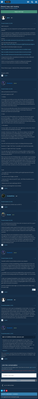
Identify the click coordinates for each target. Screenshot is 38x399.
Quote (5, 75)
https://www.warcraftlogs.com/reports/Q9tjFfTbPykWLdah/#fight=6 (19, 44)
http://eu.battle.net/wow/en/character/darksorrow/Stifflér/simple (18, 40)
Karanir (9, 214)
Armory (7, 353)
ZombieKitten (10, 196)
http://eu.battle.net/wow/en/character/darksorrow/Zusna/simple (16, 52)
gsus (3, 8)
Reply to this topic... (8, 375)
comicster (10, 299)
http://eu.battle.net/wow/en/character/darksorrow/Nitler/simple (16, 49)
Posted (6, 23)
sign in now (32, 367)
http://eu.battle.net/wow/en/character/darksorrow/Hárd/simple (16, 54)
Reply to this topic (19, 11)
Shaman (16, 8)
